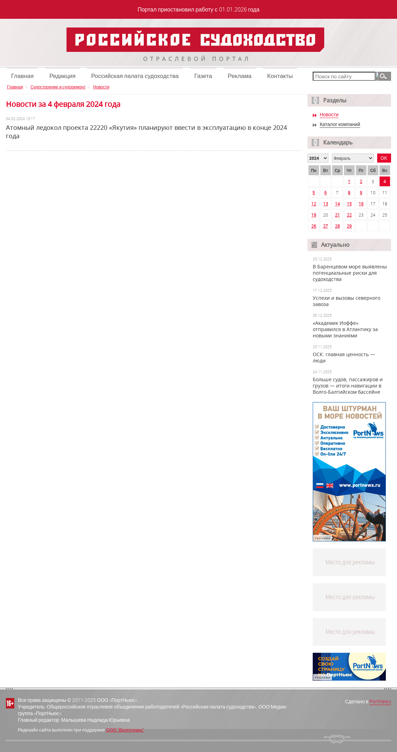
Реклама (239, 76)
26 (313, 226)
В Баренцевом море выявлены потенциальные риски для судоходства (350, 273)
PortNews (380, 701)
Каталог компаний (340, 124)
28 (337, 226)
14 (337, 203)
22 (349, 215)
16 (361, 203)
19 (313, 215)
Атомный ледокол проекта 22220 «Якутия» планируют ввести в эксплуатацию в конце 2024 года (146, 131)
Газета (203, 76)
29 (349, 226)
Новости (101, 86)
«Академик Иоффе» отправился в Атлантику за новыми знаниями (345, 329)
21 (337, 215)
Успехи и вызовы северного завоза (346, 301)
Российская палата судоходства (135, 76)
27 (325, 226)
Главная (22, 76)
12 (313, 203)
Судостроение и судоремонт (58, 86)
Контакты (280, 76)
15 (349, 203)
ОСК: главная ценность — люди (344, 357)
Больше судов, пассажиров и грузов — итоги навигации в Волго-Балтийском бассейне (348, 385)
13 (325, 203)
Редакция (62, 76)
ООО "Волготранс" (125, 730)
